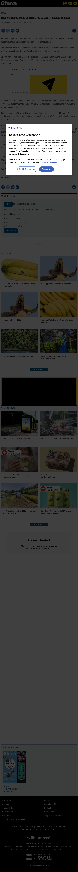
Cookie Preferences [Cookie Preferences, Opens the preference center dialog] (27, 169)
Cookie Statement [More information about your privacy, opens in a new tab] (49, 162)
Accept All (46, 169)
